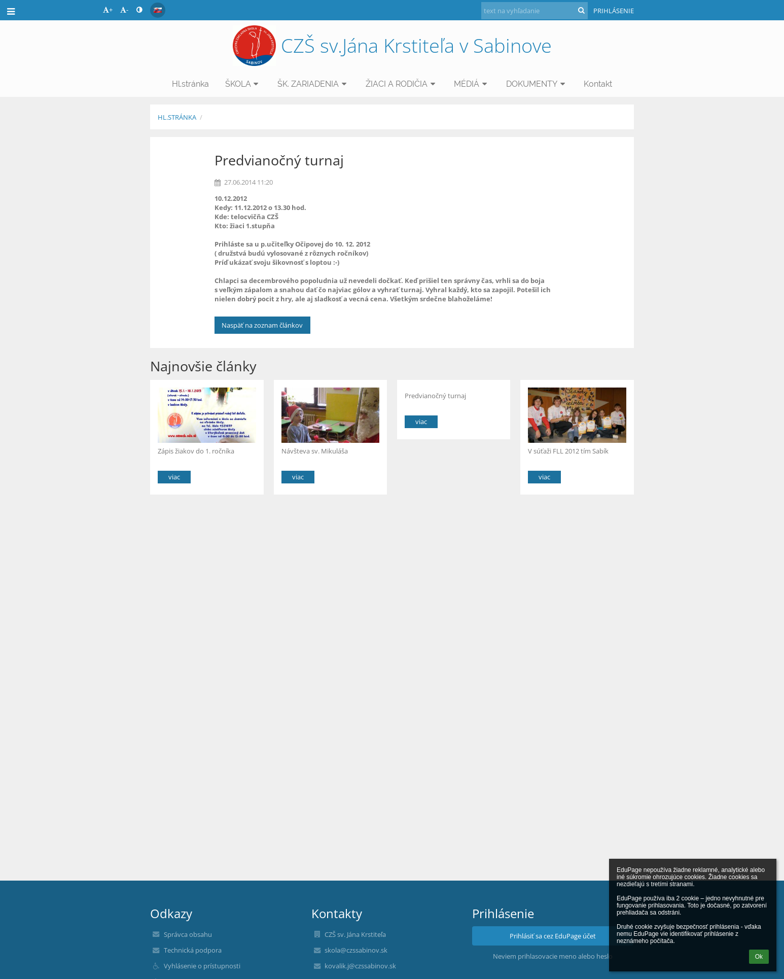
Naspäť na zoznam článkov (262, 325)
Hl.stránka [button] (190, 84)
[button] (157, 10)
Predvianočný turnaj (435, 395)
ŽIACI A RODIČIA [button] (402, 84)
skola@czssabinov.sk (356, 950)
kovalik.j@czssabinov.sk (360, 965)
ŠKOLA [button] (243, 84)
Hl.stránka (177, 117)
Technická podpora (193, 950)
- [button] (124, 9)
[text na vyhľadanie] (534, 11)
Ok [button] (759, 956)
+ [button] (108, 9)
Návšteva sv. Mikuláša (314, 451)
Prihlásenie (613, 10)
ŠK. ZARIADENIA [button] (313, 84)
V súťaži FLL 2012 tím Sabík (568, 451)
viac (174, 476)
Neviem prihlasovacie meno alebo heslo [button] (553, 956)
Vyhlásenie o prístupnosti (202, 965)
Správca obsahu (188, 934)
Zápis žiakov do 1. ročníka (196, 451)
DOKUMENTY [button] (537, 84)
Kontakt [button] (598, 84)
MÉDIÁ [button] (472, 84)
